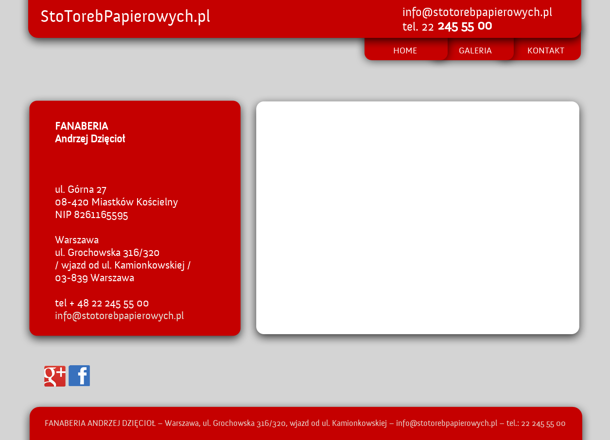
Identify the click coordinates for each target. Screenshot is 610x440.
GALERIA (475, 51)
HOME (405, 51)
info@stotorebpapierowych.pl (477, 13)
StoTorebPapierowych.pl (125, 17)
